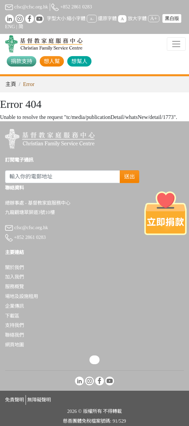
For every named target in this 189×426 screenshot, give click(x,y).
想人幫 (52, 61)
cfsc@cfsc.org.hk (26, 6)
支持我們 (14, 325)
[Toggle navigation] (176, 44)
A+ (153, 18)
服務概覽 (14, 286)
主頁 (10, 84)
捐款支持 (21, 61)
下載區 (12, 315)
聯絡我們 (14, 335)
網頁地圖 (14, 344)
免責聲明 (14, 399)
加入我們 (14, 277)
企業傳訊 (14, 306)
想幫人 (79, 61)
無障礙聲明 (39, 399)
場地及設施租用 (21, 296)
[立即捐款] (165, 213)
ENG (10, 26)
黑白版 (172, 18)
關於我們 (14, 267)
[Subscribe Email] (62, 176)
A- (92, 19)
